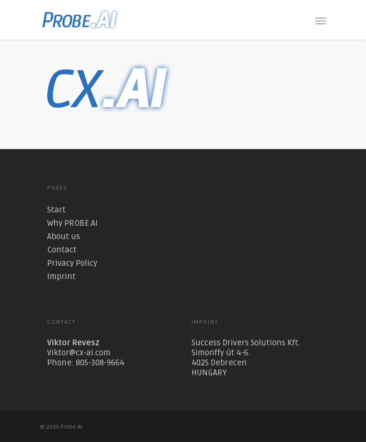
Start (56, 210)
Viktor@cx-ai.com (79, 353)
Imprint (61, 276)
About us (63, 236)
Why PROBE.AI (72, 223)
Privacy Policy (72, 263)
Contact (62, 250)
